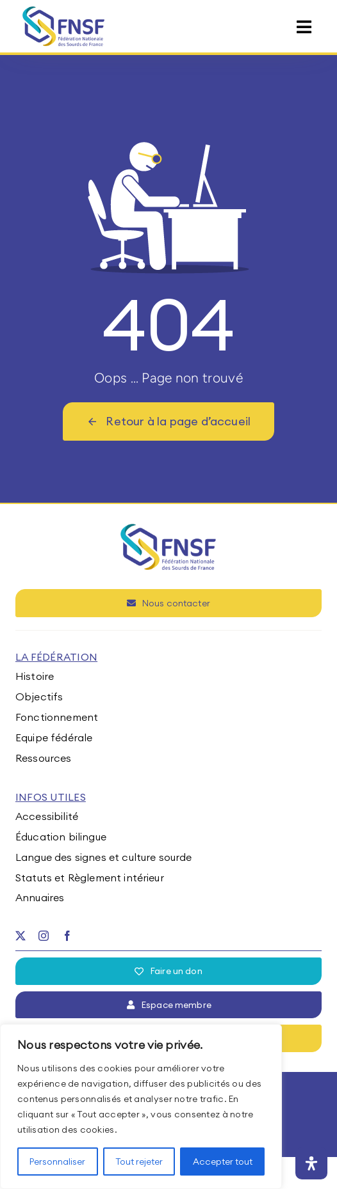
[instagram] (43, 936)
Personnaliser (57, 1161)
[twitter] (20, 936)
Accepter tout (222, 1161)
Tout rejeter (139, 1161)
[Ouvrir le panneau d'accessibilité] (311, 1163)
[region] (141, 1106)
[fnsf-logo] (63, 11)
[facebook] (67, 936)
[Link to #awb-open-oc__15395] (304, 27)
